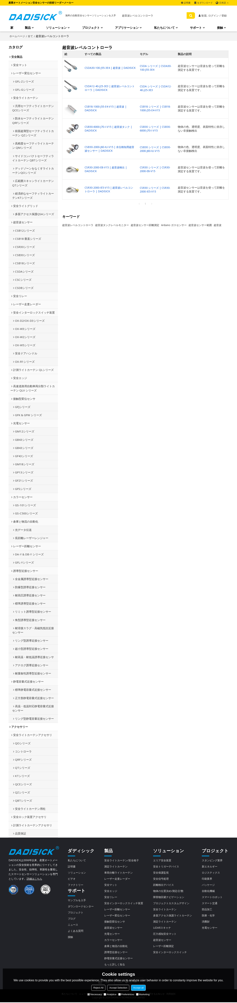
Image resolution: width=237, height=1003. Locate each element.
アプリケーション (127, 28)
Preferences (126, 994)
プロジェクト (91, 28)
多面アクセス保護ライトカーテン (173, 916)
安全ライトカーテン (165, 909)
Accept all (138, 987)
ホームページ (17, 36)
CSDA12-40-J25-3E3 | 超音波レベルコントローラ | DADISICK (109, 88)
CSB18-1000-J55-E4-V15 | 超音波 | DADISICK (106, 108)
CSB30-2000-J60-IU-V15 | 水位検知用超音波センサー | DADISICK (109, 149)
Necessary (94, 994)
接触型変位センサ (114, 922)
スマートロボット (213, 897)
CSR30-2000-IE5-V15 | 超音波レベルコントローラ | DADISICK (110, 189)
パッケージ (209, 885)
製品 (28, 28)
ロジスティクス (211, 872)
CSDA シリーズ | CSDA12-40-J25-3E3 (157, 88)
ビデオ (72, 879)
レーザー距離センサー (117, 909)
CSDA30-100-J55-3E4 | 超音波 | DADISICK (104, 68)
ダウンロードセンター (82, 906)
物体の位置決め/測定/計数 (169, 891)
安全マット (110, 885)
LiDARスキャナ (162, 928)
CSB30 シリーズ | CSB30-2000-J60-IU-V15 (157, 149)
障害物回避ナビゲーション (169, 897)
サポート (196, 28)
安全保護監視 (161, 872)
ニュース (73, 925)
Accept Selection (118, 987)
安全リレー (110, 897)
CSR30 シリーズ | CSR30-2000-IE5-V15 (156, 189)
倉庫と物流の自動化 (115, 946)
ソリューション (56, 28)
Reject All (98, 987)
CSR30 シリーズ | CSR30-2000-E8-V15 (156, 169)
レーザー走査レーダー (117, 879)
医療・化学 (209, 916)
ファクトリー (76, 885)
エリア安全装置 (162, 860)
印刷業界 (207, 879)
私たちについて (164, 28)
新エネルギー (210, 866)
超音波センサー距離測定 (145, 225)
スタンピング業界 (213, 860)
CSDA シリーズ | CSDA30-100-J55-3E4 (157, 68)
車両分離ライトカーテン (118, 872)
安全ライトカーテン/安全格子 (121, 860)
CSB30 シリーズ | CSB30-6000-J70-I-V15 (157, 129)
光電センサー (111, 934)
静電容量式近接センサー (118, 959)
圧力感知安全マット (165, 934)
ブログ (72, 919)
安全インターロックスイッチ (171, 952)
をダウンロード (205, 3)
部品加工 (207, 909)
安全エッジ (110, 891)
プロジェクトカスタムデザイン (172, 903)
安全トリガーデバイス (166, 866)
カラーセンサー (113, 940)
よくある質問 (76, 931)
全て (30, 36)
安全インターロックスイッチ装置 (124, 903)
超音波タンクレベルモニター (112, 225)
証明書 (187, 3)
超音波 (217, 225)
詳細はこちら (34, 879)
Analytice (110, 994)
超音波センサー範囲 (200, 225)
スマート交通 (210, 903)
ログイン (213, 15)
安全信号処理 (161, 879)
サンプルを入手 (77, 900)
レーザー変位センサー (117, 916)
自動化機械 (209, 891)
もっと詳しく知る (114, 965)
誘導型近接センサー (115, 952)
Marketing (143, 994)
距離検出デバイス (164, 885)
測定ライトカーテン (115, 866)
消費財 (206, 922)
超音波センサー (113, 928)
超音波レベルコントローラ (77, 225)
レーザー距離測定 (164, 946)
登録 (224, 15)
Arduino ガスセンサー (174, 225)
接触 (220, 28)
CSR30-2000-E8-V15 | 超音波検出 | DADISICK (107, 169)
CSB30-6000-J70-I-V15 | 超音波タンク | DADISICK (109, 129)
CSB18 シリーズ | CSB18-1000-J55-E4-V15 (157, 108)
